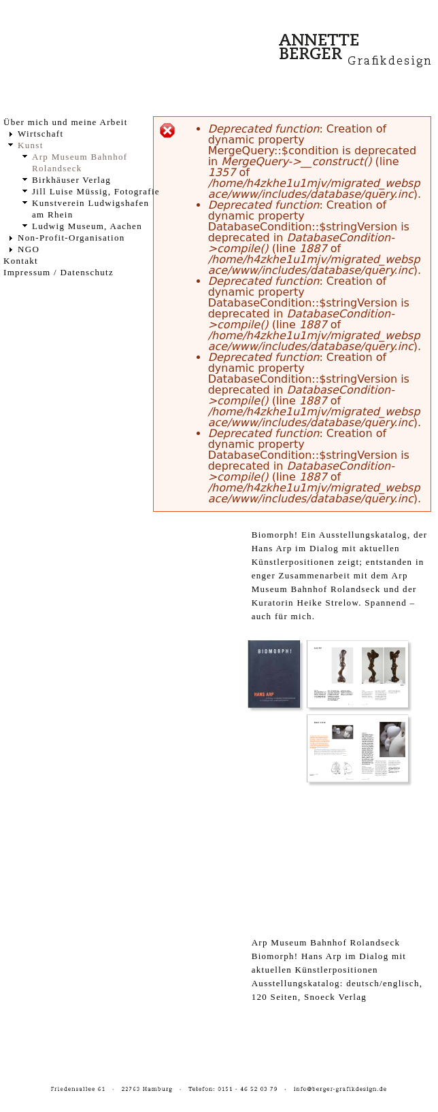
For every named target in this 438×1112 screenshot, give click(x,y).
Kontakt (20, 261)
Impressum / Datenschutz (58, 272)
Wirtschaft (40, 133)
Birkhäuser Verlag (71, 180)
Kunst (31, 145)
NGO (28, 249)
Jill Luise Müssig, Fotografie (96, 191)
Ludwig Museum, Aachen (87, 226)
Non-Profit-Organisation (71, 237)
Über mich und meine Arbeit (65, 122)
